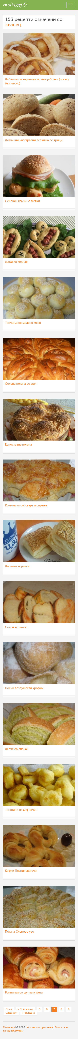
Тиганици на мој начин (21, 810)
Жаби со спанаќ (16, 262)
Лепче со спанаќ (16, 749)
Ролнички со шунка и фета (24, 992)
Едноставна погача (18, 444)
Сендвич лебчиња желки (22, 201)
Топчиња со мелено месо (23, 323)
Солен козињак (16, 627)
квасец (13, 24)
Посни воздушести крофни (24, 688)
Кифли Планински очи (21, 871)
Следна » (11, 1012)
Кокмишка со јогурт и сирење (26, 505)
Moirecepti (9, 1027)
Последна (28, 1012)
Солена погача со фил (20, 383)
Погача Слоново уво (19, 931)
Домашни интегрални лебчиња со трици (33, 140)
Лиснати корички (17, 566)
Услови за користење (40, 1027)
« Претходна (25, 1009)
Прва (9, 1009)
